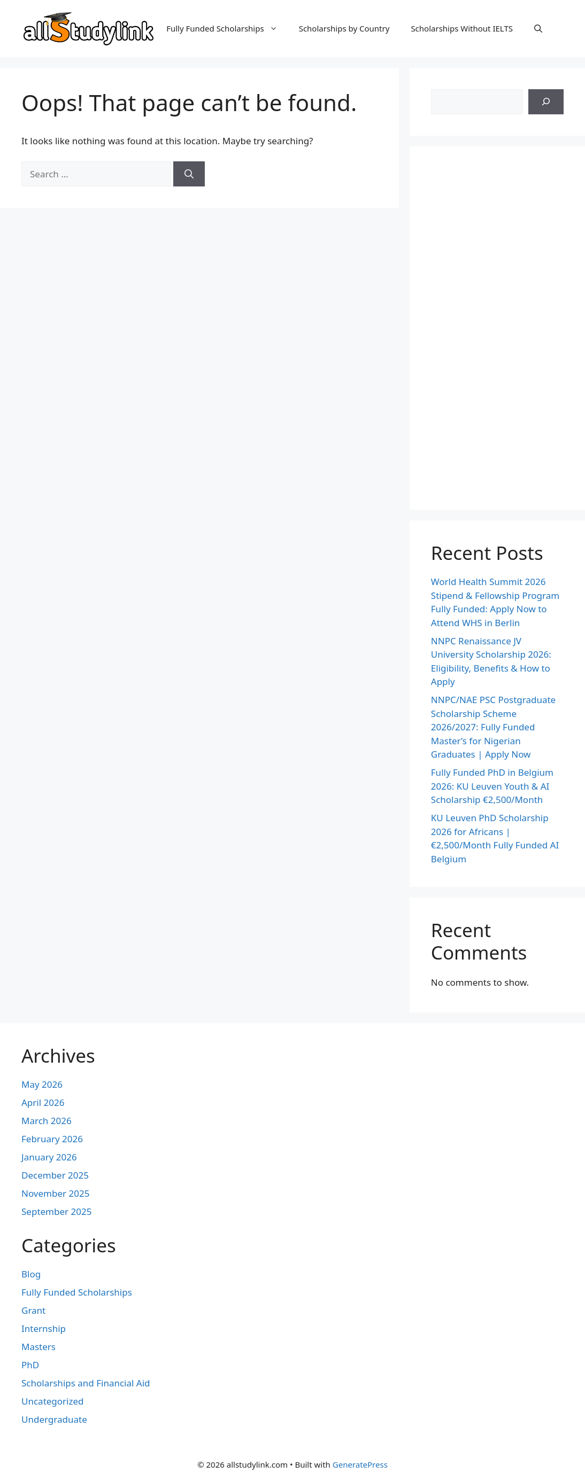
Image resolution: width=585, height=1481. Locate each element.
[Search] (189, 174)
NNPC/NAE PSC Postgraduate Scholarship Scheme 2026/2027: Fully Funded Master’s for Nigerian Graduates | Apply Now (493, 726)
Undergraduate (54, 1419)
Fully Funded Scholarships (227, 28)
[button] (538, 28)
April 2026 (42, 1102)
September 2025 (56, 1211)
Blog (31, 1274)
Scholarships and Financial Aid (85, 1383)
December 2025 (55, 1175)
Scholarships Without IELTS (462, 28)
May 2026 (42, 1084)
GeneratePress (360, 1464)
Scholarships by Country (344, 28)
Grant (33, 1310)
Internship (43, 1328)
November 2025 (55, 1193)
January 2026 (49, 1157)
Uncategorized (52, 1401)
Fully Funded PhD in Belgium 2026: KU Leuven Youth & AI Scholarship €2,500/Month (492, 786)
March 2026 (46, 1120)
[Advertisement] (497, 328)
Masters (38, 1346)
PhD (30, 1365)
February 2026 (52, 1139)
